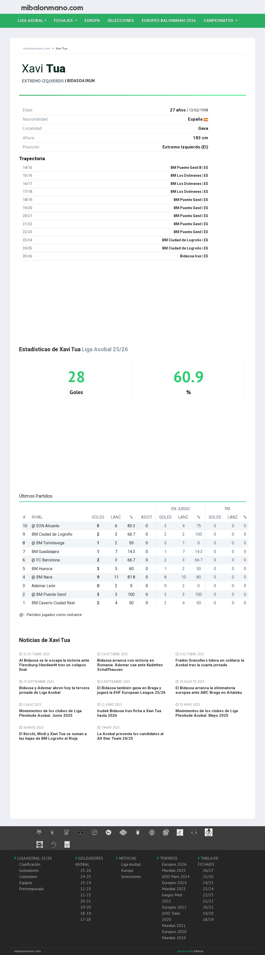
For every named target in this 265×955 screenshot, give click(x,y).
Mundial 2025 (174, 870)
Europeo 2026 (174, 864)
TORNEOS (167, 858)
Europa (94, 20)
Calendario (28, 876)
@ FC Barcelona (46, 560)
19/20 (208, 913)
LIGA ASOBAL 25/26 (33, 858)
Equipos (25, 882)
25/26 (208, 876)
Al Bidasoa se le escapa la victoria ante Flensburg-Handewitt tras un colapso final (54, 665)
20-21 (85, 900)
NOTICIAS (126, 858)
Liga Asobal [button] (31, 20)
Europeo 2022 (174, 907)
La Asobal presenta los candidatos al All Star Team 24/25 (130, 736)
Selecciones (123, 20)
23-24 (85, 882)
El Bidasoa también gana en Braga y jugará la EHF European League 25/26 (131, 690)
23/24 (208, 888)
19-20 (85, 907)
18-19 (85, 913)
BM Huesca (42, 568)
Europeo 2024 (174, 882)
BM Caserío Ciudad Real (53, 602)
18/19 (208, 919)
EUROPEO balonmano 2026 (171, 20)
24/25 (208, 882)
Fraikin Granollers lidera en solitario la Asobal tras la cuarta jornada (209, 662)
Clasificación (29, 864)
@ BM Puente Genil (49, 594)
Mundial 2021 (174, 925)
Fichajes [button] (64, 20)
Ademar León (43, 585)
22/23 (208, 894)
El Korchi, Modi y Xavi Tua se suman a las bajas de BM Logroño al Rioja (53, 736)
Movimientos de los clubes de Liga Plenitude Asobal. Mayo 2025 (206, 713)
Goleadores (29, 870)
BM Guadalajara (45, 551)
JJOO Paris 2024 (176, 876)
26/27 (208, 870)
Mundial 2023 (174, 888)
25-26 (85, 870)
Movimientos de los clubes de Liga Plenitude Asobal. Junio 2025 (50, 713)
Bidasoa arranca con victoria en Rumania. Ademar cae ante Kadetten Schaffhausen (130, 665)
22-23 (85, 888)
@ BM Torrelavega (48, 543)
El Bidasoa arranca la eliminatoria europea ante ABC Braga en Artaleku (208, 690)
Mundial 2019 (174, 937)
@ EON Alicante (45, 525)
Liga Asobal (131, 864)
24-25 (85, 876)
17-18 (85, 919)
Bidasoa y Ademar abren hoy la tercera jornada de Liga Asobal (54, 690)
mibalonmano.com (36, 48)
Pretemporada (31, 888)
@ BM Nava (42, 577)
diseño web (185, 951)
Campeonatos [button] (219, 20)
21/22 (208, 900)
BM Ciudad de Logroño (52, 534)
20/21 (208, 907)
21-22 (85, 894)
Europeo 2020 (174, 931)
